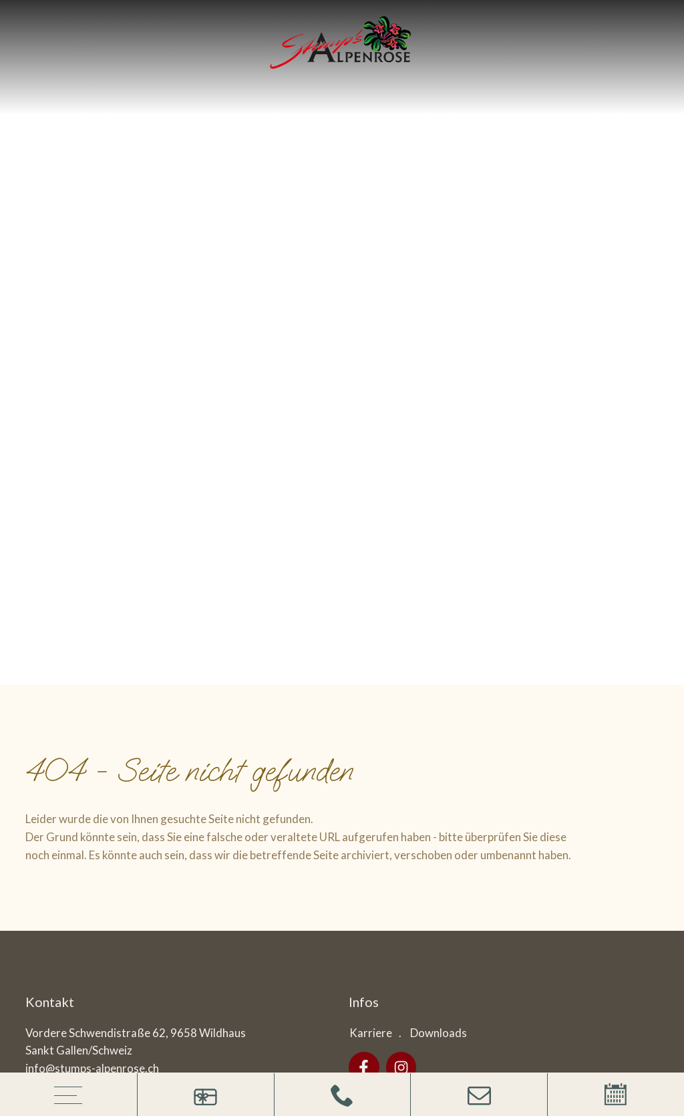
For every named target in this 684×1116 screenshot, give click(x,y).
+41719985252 (65, 420)
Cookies (356, 841)
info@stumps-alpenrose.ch (92, 402)
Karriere (370, 365)
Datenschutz (293, 841)
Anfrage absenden (594, 745)
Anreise (46, 452)
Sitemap (167, 841)
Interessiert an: (357, 644)
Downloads (438, 365)
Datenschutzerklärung (470, 744)
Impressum (224, 841)
